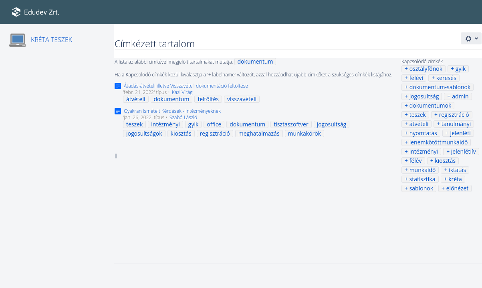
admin (460, 96)
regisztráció (454, 114)
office (214, 124)
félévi (416, 78)
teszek (417, 114)
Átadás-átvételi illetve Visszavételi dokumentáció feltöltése (186, 85)
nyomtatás (423, 133)
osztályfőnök (425, 68)
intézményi (423, 151)
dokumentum (255, 61)
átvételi (419, 124)
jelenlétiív (463, 151)
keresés (446, 78)
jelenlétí (460, 133)
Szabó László (183, 117)
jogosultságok (144, 133)
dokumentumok (430, 105)
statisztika (422, 179)
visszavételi (241, 99)
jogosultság (424, 96)
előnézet (457, 188)
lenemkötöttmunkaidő (438, 142)
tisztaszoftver (291, 124)
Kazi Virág (182, 92)
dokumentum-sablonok (440, 87)
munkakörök (304, 133)
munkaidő (422, 170)
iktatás (457, 170)
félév (415, 160)
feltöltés (208, 99)
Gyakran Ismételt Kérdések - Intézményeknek (172, 111)
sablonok (421, 188)
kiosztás (445, 160)
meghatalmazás (259, 133)
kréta (455, 179)
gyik (461, 68)
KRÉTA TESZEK (51, 39)
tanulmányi (456, 124)
